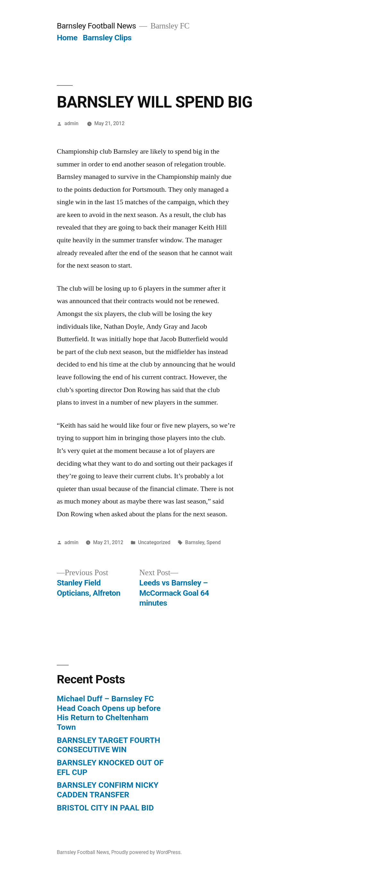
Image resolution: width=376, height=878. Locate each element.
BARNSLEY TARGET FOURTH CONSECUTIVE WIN (108, 745)
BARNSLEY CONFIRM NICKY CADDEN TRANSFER (107, 789)
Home (67, 37)
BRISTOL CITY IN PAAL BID (105, 807)
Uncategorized (154, 542)
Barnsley (194, 542)
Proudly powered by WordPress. (146, 852)
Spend (213, 542)
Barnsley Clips (107, 37)
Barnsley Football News (96, 25)
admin (71, 123)
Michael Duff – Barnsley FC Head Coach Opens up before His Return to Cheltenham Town (109, 713)
